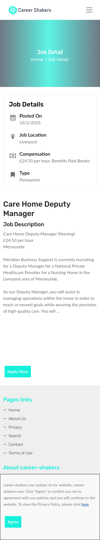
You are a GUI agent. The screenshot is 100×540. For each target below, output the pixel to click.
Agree (13, 521)
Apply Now (17, 371)
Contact (16, 444)
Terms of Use (21, 453)
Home (37, 59)
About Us (17, 418)
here (85, 504)
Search (15, 435)
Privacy (15, 427)
